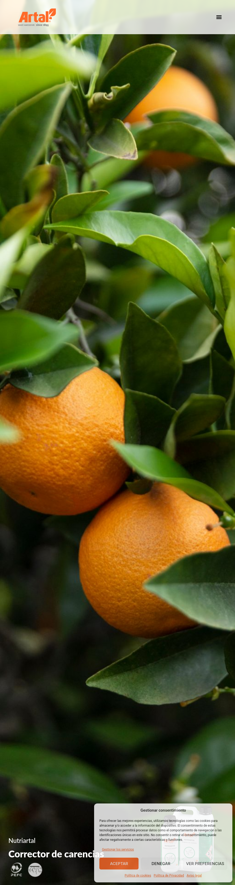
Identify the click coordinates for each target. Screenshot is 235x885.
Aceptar (119, 863)
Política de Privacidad (169, 875)
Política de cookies (138, 875)
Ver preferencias (205, 863)
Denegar (160, 863)
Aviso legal (194, 875)
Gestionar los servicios (118, 849)
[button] (218, 17)
